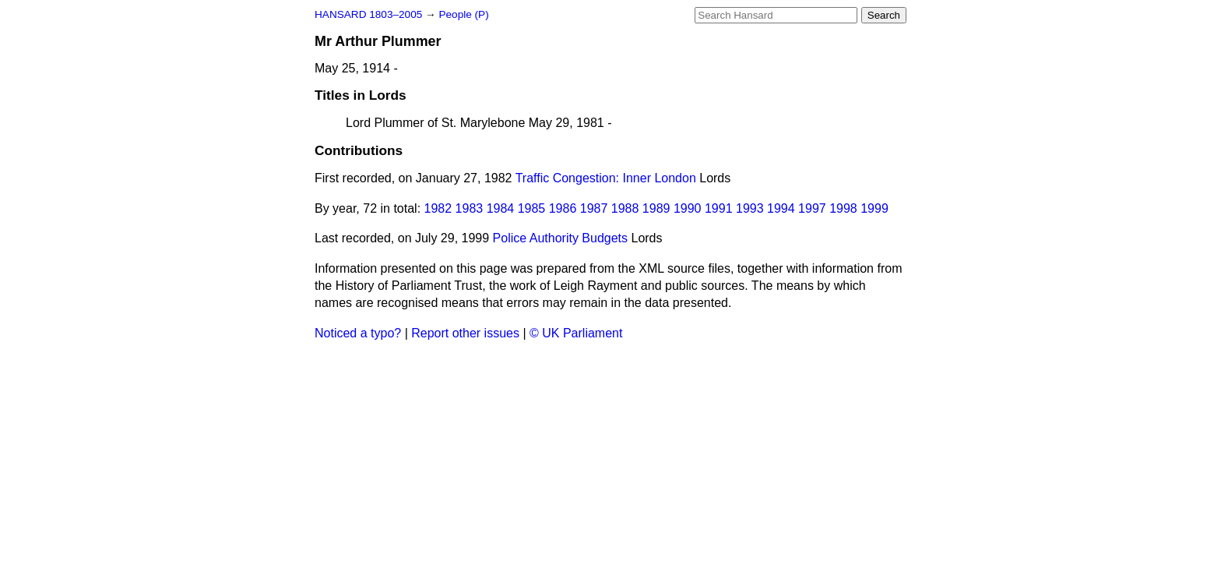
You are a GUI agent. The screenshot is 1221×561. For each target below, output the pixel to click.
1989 (656, 208)
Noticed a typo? (358, 333)
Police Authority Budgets (560, 238)
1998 (843, 208)
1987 (594, 208)
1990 (688, 208)
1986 (563, 208)
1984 (501, 208)
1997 (812, 208)
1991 (719, 208)
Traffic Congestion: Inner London (605, 178)
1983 (470, 208)
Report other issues (465, 333)
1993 (750, 208)
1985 (532, 208)
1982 (438, 208)
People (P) (463, 14)
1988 (625, 208)
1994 (781, 208)
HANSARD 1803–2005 (368, 14)
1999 (874, 208)
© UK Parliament (576, 333)
